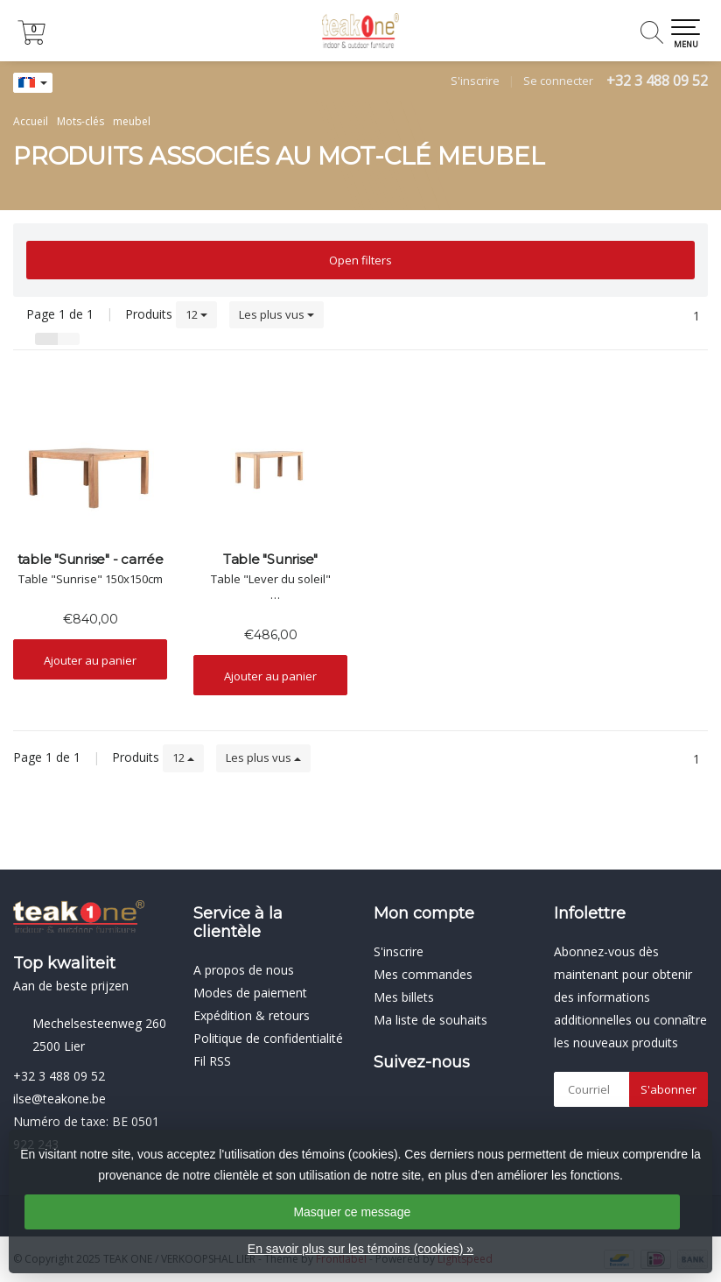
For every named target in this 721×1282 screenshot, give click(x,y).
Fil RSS (212, 1061)
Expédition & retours (251, 1015)
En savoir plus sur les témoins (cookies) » (360, 1249)
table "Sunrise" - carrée (91, 559)
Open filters (360, 260)
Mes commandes (423, 974)
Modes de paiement (250, 992)
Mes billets (404, 997)
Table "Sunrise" (270, 559)
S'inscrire (475, 80)
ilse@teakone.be (59, 1098)
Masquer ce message (351, 1212)
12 (196, 314)
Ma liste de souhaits (430, 1019)
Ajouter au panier (90, 660)
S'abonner (668, 1089)
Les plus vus (276, 314)
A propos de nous (243, 970)
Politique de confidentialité (268, 1038)
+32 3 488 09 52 (657, 80)
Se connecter (558, 80)
